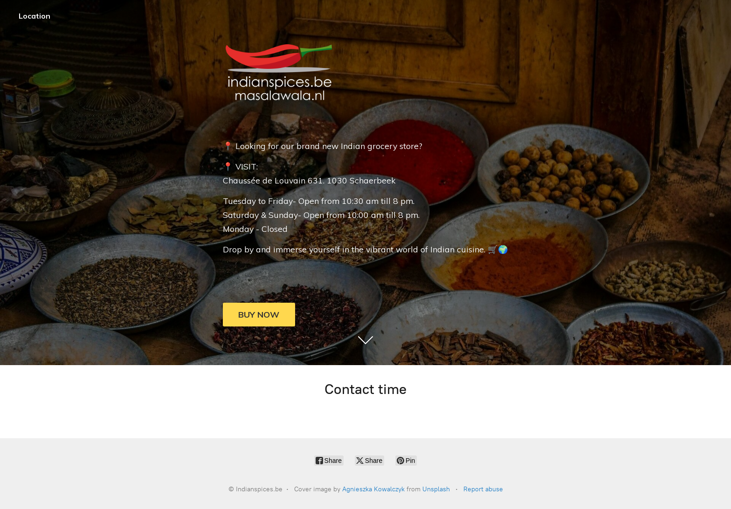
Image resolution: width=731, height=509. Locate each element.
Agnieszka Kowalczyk (373, 489)
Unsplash (436, 489)
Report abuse (483, 489)
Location (34, 15)
